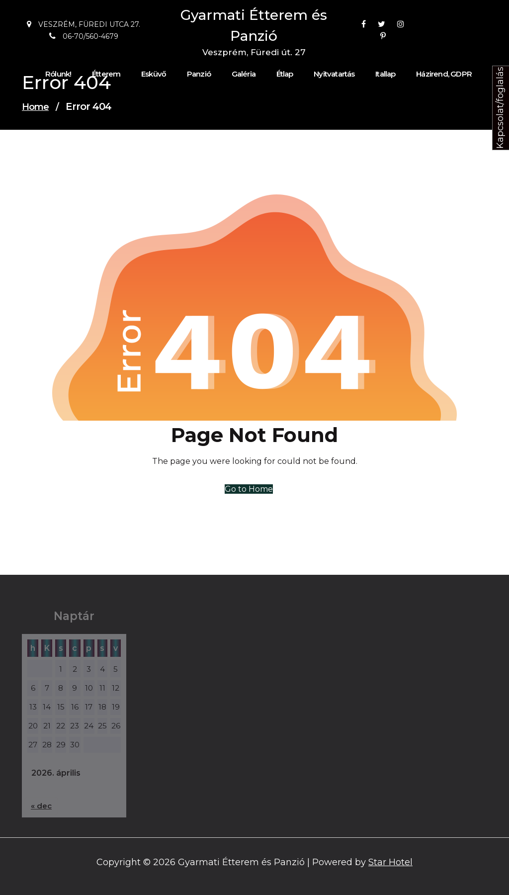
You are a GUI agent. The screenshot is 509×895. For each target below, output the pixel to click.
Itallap (385, 74)
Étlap (284, 74)
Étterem (106, 74)
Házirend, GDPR (444, 74)
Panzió (199, 74)
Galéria (243, 74)
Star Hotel (390, 862)
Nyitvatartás (334, 74)
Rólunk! (58, 74)
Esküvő (153, 74)
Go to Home (249, 489)
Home (35, 106)
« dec (41, 805)
